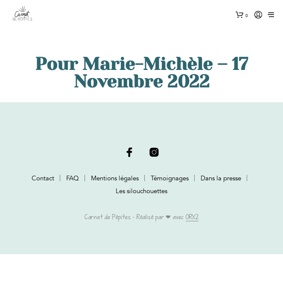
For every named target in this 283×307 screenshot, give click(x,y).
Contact (43, 178)
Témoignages (170, 178)
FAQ (72, 178)
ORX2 (192, 217)
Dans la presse (221, 178)
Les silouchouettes (141, 191)
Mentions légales (115, 178)
